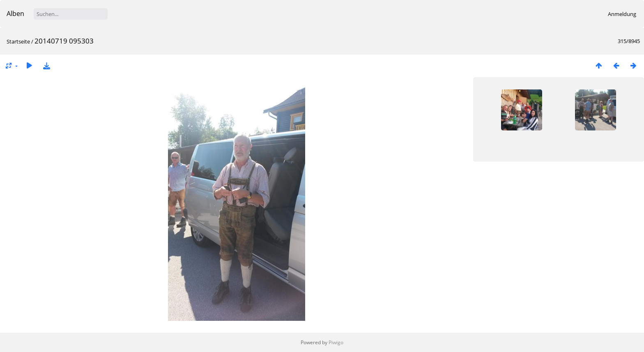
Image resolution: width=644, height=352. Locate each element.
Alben (15, 13)
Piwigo (336, 342)
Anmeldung (622, 14)
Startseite (18, 41)
